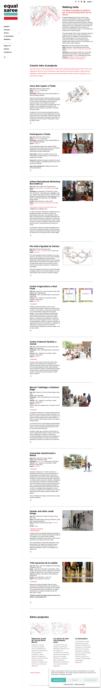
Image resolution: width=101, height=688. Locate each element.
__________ (7, 39)
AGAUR (74, 49)
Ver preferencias (90, 680)
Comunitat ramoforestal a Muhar (57, 73)
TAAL (38, 138)
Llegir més (35, 666)
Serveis (6, 29)
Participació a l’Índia (52, 69)
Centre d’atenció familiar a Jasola (74, 71)
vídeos (46, 209)
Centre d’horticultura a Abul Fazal (53, 71)
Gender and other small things (77, 73)
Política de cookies (68, 684)
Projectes (7, 26)
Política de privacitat (79, 684)
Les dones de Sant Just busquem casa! (61, 640)
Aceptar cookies (58, 680)
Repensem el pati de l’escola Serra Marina (39, 640)
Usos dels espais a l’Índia (37, 69)
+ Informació (33, 304)
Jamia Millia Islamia (46, 250)
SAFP (35, 138)
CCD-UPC (69, 49)
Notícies (6, 45)
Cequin (75, 55)
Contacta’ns (8, 49)
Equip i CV (7, 42)
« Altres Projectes (35, 672)
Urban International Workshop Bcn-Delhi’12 (72, 69)
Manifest (6, 23)
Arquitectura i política (74, 57)
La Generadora (8, 33)
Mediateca (7, 36)
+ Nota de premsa (34, 530)
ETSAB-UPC (80, 49)
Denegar (74, 680)
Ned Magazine (80, 58)
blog (36, 209)
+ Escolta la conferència (36, 529)
